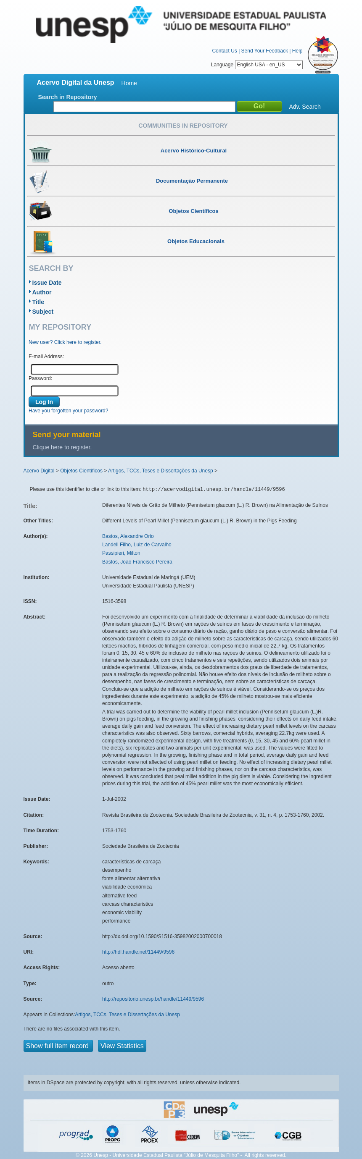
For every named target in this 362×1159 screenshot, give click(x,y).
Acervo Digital (39, 471)
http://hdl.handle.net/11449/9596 (138, 952)
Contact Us (224, 51)
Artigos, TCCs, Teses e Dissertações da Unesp (160, 471)
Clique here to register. (62, 447)
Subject (43, 311)
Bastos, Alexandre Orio (128, 536)
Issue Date (47, 282)
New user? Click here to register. (65, 342)
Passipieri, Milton (121, 553)
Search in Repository (67, 97)
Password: (40, 378)
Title (38, 302)
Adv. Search (305, 106)
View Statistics (122, 1045)
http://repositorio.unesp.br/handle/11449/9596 (153, 999)
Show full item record (58, 1045)
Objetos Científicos (81, 471)
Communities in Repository (182, 125)
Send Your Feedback (264, 51)
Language (257, 65)
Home (129, 83)
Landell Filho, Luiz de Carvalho (137, 545)
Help (297, 51)
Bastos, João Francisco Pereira (137, 562)
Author (42, 292)
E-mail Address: (46, 356)
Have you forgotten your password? (68, 411)
